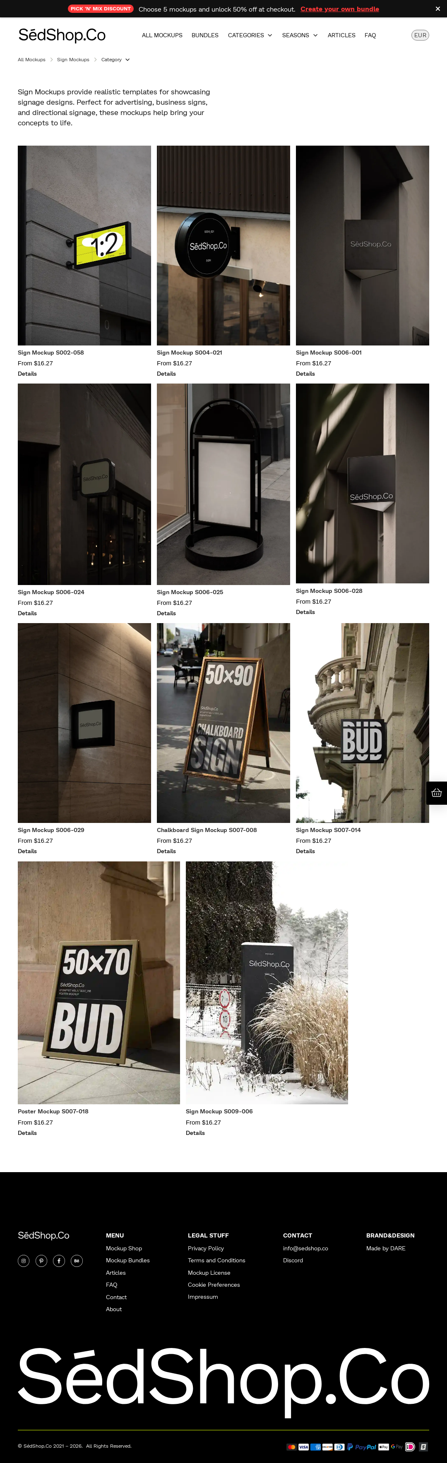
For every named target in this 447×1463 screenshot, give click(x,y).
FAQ (370, 35)
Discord (293, 1260)
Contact (116, 1297)
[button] (250, 35)
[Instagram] (24, 1261)
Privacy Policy (206, 1248)
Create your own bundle (339, 8)
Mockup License (209, 1273)
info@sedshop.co (305, 1248)
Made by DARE (386, 1248)
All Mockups (162, 35)
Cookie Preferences (214, 1285)
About (114, 1309)
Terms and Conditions (216, 1260)
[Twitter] (42, 1261)
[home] (62, 35)
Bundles (205, 35)
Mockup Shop (124, 1248)
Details (27, 373)
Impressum (203, 1297)
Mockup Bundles (128, 1260)
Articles (342, 35)
